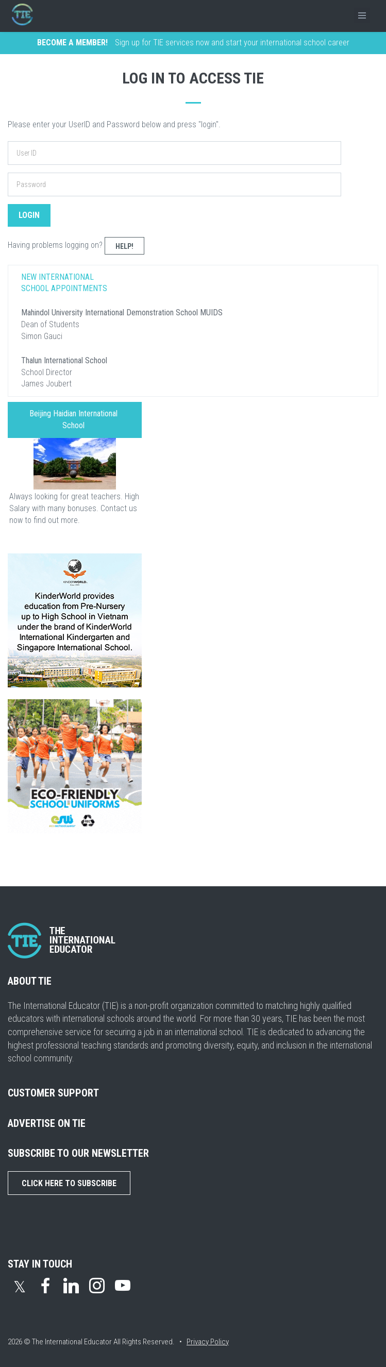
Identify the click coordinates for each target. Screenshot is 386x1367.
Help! (124, 246)
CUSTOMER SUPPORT (53, 1093)
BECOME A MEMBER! (72, 42)
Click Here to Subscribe (69, 1183)
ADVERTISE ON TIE (47, 1123)
